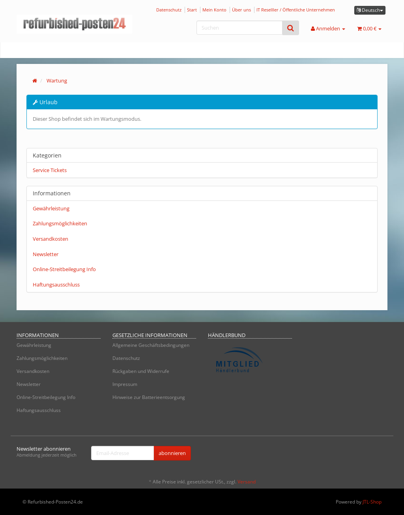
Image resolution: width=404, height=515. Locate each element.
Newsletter (45, 254)
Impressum (124, 384)
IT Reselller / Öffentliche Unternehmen (295, 10)
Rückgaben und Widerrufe (140, 371)
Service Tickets (50, 170)
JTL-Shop (372, 501)
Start (192, 10)
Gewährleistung (51, 208)
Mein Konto (214, 10)
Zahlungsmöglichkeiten (60, 223)
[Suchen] (239, 28)
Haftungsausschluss (56, 284)
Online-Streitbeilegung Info (64, 269)
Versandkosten (50, 238)
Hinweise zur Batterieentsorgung (148, 397)
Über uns (241, 10)
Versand (247, 481)
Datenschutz (168, 10)
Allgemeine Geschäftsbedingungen (150, 345)
